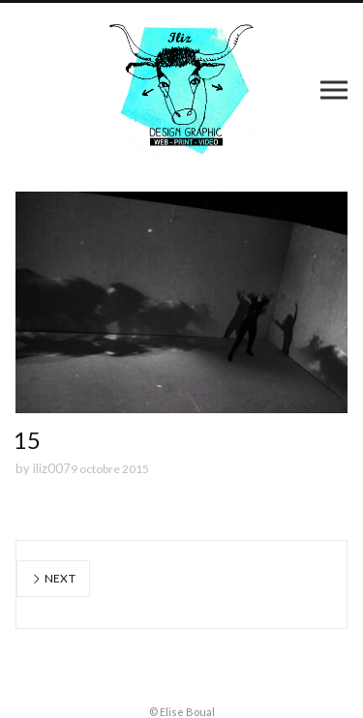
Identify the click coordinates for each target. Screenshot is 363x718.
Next (53, 578)
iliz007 (52, 468)
